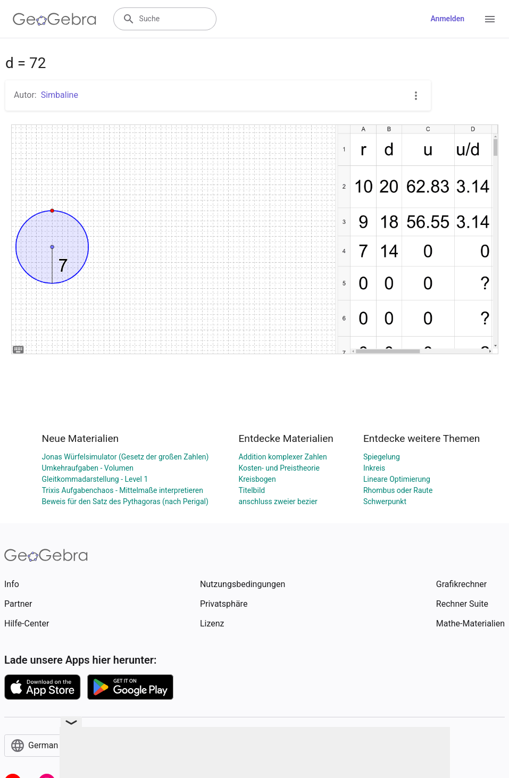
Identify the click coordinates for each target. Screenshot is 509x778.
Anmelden (447, 18)
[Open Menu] (489, 19)
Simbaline (59, 95)
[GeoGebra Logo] (54, 19)
